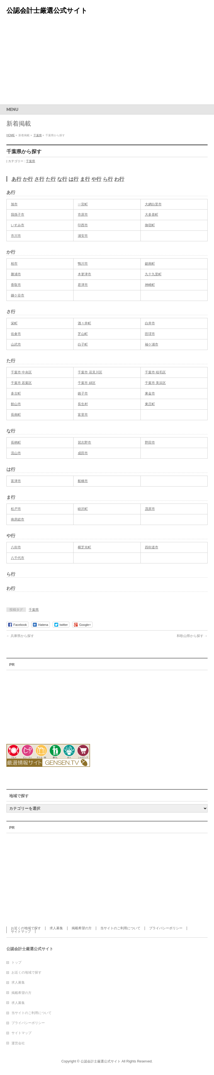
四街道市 (151, 547)
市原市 (83, 215)
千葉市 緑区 (86, 383)
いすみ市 (17, 225)
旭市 (14, 204)
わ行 (119, 179)
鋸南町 (150, 264)
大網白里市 (153, 204)
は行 (74, 179)
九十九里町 (153, 274)
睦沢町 (83, 509)
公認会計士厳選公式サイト (46, 10)
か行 (28, 179)
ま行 (85, 179)
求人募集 (56, 928)
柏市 (14, 264)
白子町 (83, 344)
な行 (62, 179)
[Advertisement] (107, 63)
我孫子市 (17, 215)
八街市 (16, 547)
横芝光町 (84, 547)
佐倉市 (16, 334)
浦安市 (83, 236)
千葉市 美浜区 (155, 383)
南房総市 (17, 519)
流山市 (16, 453)
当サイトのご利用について (120, 928)
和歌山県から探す (192, 636)
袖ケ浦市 (151, 344)
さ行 (39, 179)
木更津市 (84, 274)
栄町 (14, 323)
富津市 (16, 481)
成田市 (83, 453)
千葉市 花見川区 (90, 372)
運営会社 (18, 1043)
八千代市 (17, 558)
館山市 (16, 404)
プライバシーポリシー (166, 928)
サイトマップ (21, 931)
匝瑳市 (150, 334)
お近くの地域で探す (26, 928)
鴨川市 (83, 264)
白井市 (150, 323)
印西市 (83, 225)
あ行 (16, 179)
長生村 (83, 404)
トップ (16, 962)
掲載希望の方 (82, 928)
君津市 (83, 285)
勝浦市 (16, 274)
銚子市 (83, 393)
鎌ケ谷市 (17, 295)
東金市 (150, 393)
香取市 (16, 285)
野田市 (150, 442)
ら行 (108, 179)
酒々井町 (84, 323)
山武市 (16, 344)
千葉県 (30, 161)
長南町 (16, 415)
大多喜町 (151, 215)
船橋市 (83, 481)
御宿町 (150, 225)
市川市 (16, 236)
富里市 (83, 415)
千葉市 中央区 (21, 372)
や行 (96, 179)
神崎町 (150, 285)
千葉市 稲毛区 (155, 372)
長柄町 (16, 442)
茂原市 (150, 509)
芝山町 (83, 334)
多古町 (16, 393)
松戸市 (16, 509)
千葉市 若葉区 (21, 383)
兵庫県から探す (20, 636)
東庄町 (150, 404)
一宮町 (83, 204)
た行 (51, 179)
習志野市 (84, 442)
